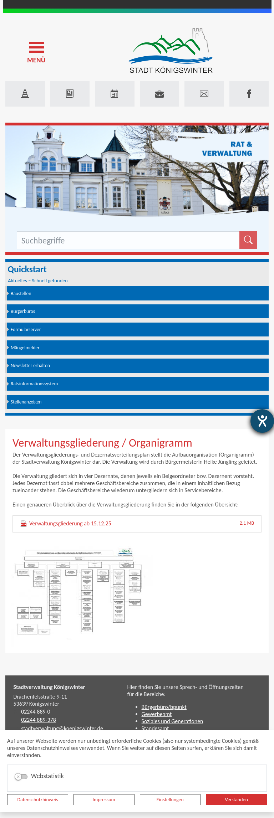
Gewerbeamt (157, 714)
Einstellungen (170, 800)
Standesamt (155, 728)
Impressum (104, 800)
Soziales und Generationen (172, 721)
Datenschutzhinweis (37, 800)
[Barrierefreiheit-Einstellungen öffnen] (262, 421)
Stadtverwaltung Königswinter (49, 687)
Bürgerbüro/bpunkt (164, 707)
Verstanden (236, 800)
